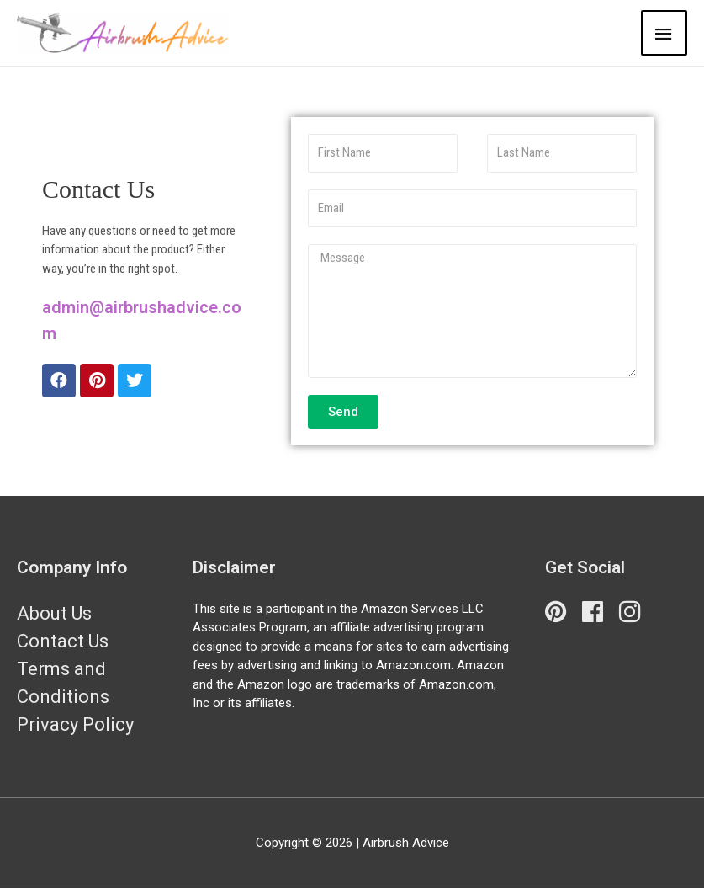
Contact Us (63, 641)
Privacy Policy (75, 724)
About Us (54, 613)
